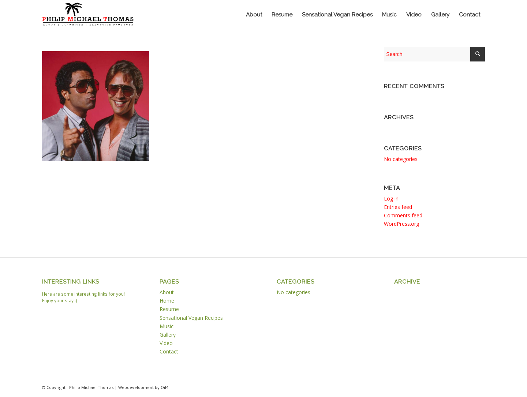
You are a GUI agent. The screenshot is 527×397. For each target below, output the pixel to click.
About (167, 292)
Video (166, 343)
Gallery (168, 334)
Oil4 (164, 387)
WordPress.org (401, 223)
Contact (169, 351)
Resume (169, 309)
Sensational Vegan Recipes (191, 317)
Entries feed (398, 206)
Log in (391, 198)
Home (167, 300)
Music (166, 326)
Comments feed (403, 215)
